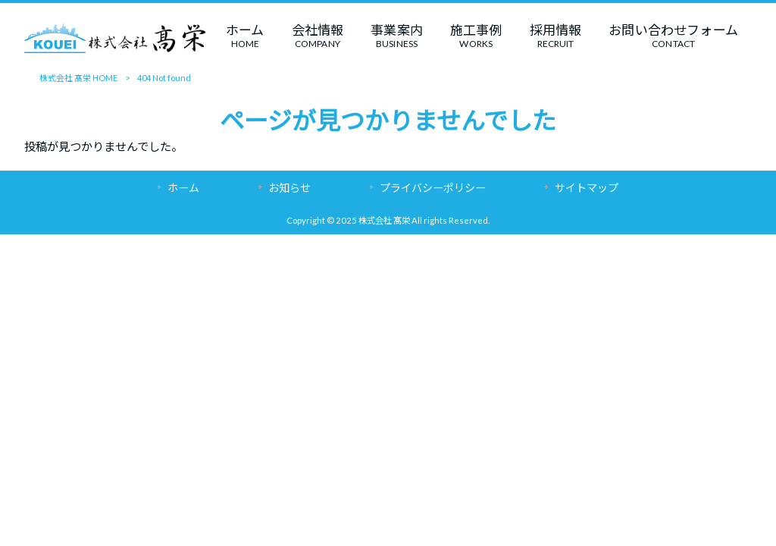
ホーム (183, 187)
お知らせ (289, 187)
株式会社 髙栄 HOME (78, 78)
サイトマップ (586, 187)
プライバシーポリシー (433, 187)
